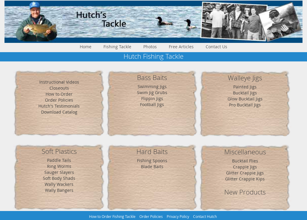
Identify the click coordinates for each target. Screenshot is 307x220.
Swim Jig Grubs (152, 92)
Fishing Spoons (152, 160)
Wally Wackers (59, 184)
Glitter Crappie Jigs (245, 173)
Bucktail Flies (245, 161)
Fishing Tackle (117, 46)
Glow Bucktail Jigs (245, 99)
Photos (150, 46)
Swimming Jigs (152, 86)
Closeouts (59, 88)
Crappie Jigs (245, 167)
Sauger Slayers (59, 172)
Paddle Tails (59, 160)
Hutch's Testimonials (59, 106)
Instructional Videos (59, 82)
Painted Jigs (245, 87)
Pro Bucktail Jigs (245, 105)
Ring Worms (59, 166)
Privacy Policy (178, 216)
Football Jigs (152, 104)
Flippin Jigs (152, 98)
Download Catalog (59, 112)
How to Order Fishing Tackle (112, 216)
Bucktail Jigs (245, 93)
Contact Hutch (205, 216)
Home (85, 46)
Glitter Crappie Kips (245, 179)
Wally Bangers (59, 190)
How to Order (59, 94)
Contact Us (216, 46)
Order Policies (59, 100)
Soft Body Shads (59, 178)
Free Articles (181, 46)
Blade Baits (152, 166)
